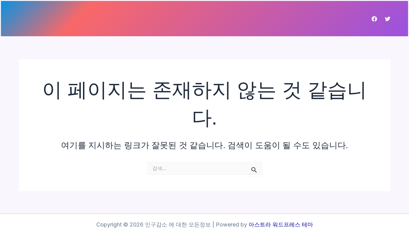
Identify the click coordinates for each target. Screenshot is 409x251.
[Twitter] (387, 19)
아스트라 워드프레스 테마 (281, 224)
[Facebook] (374, 19)
